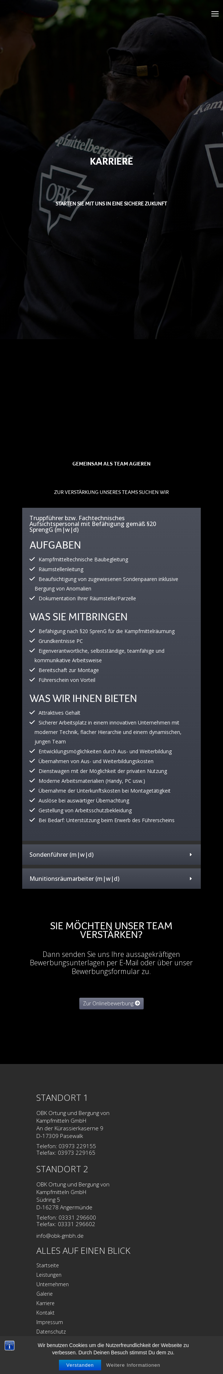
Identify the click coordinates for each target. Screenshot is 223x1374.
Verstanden (80, 1365)
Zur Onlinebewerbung (108, 1003)
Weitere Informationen (133, 1365)
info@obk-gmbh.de (60, 1236)
